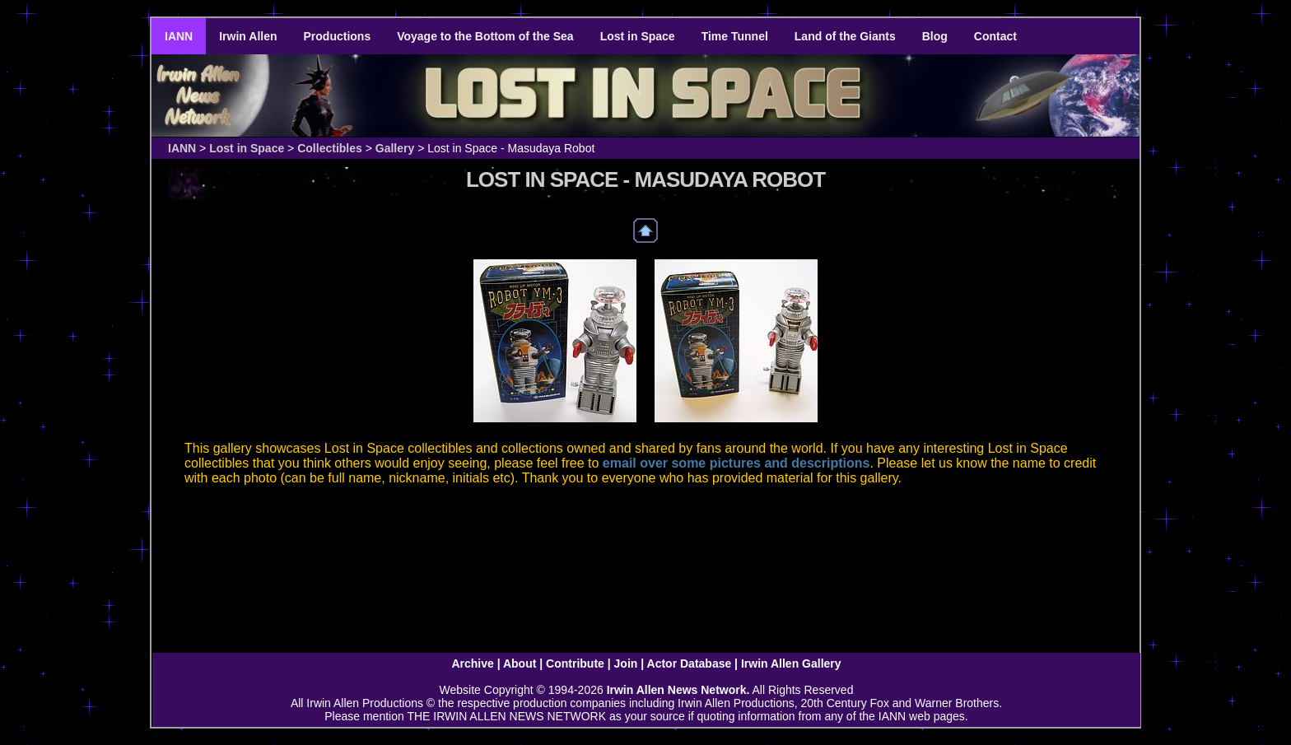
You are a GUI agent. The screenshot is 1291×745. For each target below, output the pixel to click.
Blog (935, 36)
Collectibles (329, 148)
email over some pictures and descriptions (736, 463)
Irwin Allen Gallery (791, 663)
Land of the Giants (845, 36)
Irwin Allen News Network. (678, 689)
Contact (995, 36)
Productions (337, 36)
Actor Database (689, 663)
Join (626, 663)
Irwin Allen (248, 36)
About (519, 663)
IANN (179, 36)
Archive (472, 663)
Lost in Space (637, 36)
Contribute (575, 663)
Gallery (394, 148)
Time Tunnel (734, 36)
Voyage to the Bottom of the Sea (485, 36)
